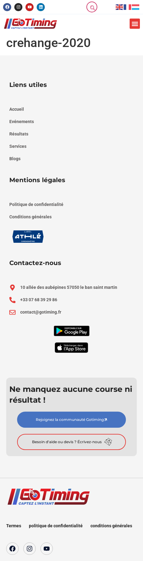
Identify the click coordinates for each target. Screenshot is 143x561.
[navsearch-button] (91, 7)
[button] (135, 24)
